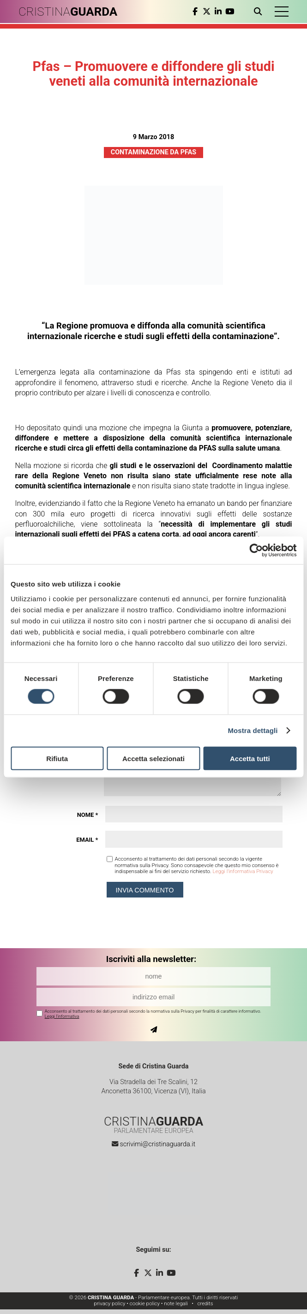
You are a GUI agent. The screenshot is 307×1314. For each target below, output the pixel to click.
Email (87, 839)
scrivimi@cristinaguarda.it (157, 1144)
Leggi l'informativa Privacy (242, 871)
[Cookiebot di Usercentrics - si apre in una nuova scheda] (256, 550)
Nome (87, 814)
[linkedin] (218, 11)
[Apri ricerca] (259, 11)
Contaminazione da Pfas (153, 152)
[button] (281, 11)
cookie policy (145, 1303)
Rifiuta (57, 758)
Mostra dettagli (252, 730)
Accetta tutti (250, 758)
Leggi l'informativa (62, 1016)
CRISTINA (68, 11)
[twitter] (206, 11)
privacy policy (109, 1303)
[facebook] (195, 11)
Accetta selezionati (153, 758)
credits (205, 1303)
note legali (176, 1303)
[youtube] (229, 11)
